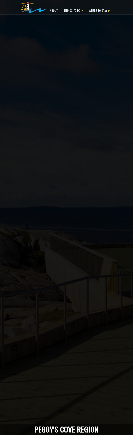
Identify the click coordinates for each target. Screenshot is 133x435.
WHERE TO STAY (99, 10)
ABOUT (54, 10)
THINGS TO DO (73, 10)
